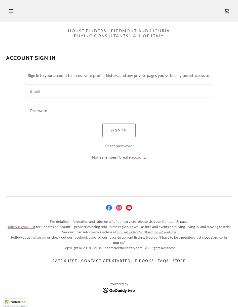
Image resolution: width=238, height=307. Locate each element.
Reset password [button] (119, 145)
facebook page (84, 237)
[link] (227, 11)
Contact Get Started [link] (106, 260)
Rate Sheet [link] (64, 260)
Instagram (38, 237)
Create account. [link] (132, 157)
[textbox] (119, 91)
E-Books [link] (144, 260)
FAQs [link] (163, 260)
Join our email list (21, 227)
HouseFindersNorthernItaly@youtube (146, 232)
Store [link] (179, 260)
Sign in (119, 130)
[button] (11, 11)
